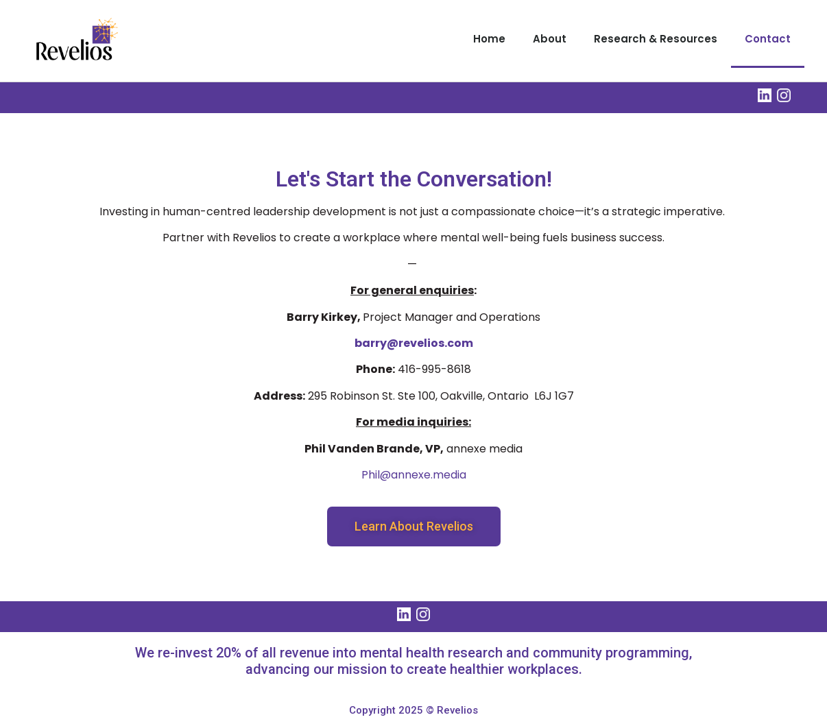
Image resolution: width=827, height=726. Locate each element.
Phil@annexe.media (413, 475)
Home (489, 39)
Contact (768, 39)
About (549, 39)
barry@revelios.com (414, 343)
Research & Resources (655, 39)
